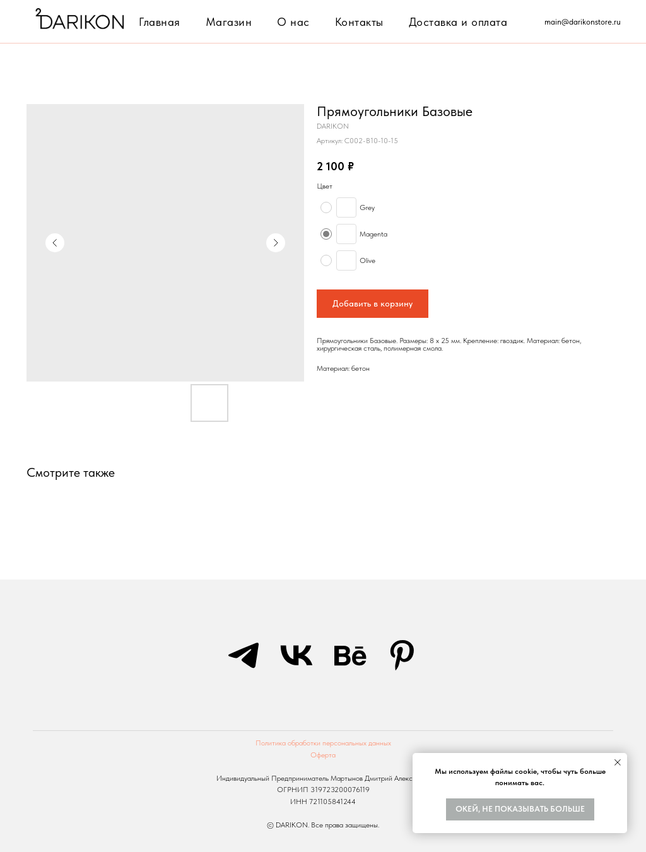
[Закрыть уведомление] (617, 762)
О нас (293, 21)
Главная (159, 21)
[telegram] (243, 655)
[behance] (349, 655)
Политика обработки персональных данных (323, 742)
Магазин (229, 21)
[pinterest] (402, 655)
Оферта (323, 754)
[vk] (296, 655)
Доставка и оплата (458, 21)
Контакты (359, 21)
